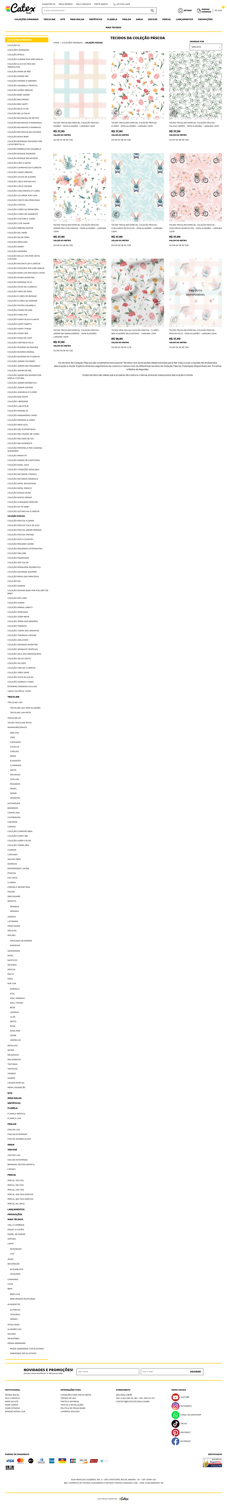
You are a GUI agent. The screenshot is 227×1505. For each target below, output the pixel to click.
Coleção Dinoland (18, 242)
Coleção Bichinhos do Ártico (23, 118)
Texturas (13, 1064)
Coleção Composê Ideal (20, 831)
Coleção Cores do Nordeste (23, 214)
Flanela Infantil (17, 1113)
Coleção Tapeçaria (18, 612)
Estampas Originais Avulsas (22, 686)
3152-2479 (123, 4)
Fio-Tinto (12, 877)
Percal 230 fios (16, 1189)
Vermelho (15, 1040)
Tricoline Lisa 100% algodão (25, 708)
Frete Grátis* (101, 4)
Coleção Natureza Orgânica (23, 479)
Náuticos (12, 960)
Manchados (14, 926)
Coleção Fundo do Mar (20, 310)
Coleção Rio (14, 581)
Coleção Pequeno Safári (21, 544)
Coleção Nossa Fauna (19, 492)
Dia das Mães (14, 859)
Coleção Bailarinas (18, 99)
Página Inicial (12, 1395)
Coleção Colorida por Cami (22, 195)
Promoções (205, 19)
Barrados (13, 808)
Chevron (12, 822)
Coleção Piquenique (18, 558)
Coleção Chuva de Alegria (22, 177)
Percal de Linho (16, 1203)
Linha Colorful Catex (19, 691)
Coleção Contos (17, 204)
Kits (62, 19)
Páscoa (11, 969)
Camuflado (14, 812)
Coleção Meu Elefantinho (22, 429)
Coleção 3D (14, 45)
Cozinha (12, 850)
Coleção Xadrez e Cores (21, 681)
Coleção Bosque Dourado (22, 153)
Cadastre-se (48, 4)
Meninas (14, 911)
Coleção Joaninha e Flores (22, 392)
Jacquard (15, 1274)
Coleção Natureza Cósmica (22, 474)
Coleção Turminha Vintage (22, 635)
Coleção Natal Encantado (22, 483)
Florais (12, 882)
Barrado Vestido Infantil (21, 1164)
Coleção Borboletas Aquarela (24, 149)
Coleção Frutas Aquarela (22, 305)
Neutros (12, 965)
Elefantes (15, 760)
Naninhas (15, 945)
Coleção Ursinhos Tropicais (23, 649)
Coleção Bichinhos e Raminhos (24, 127)
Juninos (12, 916)
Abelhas (14, 732)
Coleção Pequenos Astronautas (25, 548)
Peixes (13, 788)
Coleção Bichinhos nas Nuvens (24, 132)
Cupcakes (13, 854)
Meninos (14, 906)
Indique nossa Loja (15, 1411)
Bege (12, 1007)
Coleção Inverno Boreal (21, 352)
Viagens (12, 1073)
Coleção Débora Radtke (20, 228)
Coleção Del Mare (17, 232)
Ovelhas (14, 779)
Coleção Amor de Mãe (19, 71)
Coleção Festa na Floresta (22, 287)
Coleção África (16, 54)
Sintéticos (95, 19)
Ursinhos (15, 798)
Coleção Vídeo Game (18, 672)
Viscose (152, 19)
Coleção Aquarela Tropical (23, 85)
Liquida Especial (16, 1082)
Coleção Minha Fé (17, 455)
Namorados (14, 951)
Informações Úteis (70, 1390)
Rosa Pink (15, 1030)
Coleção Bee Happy (18, 104)
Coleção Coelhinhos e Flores (24, 191)
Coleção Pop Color (18, 562)
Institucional (12, 1390)
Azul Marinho (17, 998)
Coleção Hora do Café (20, 338)
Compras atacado (70, 1411)
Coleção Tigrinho (17, 626)
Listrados (13, 921)
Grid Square (14, 896)
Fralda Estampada (17, 1134)
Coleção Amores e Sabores (22, 81)
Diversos (12, 864)
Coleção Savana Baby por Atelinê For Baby (28, 592)
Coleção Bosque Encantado (23, 158)
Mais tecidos (113, 28)
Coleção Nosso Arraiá (20, 497)
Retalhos (13, 1045)
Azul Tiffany (16, 1003)
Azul (12, 993)
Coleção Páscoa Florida (21, 520)
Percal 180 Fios (16, 1185)
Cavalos (14, 746)
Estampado (16, 1249)
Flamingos (15, 765)
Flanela (112, 19)
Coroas (12, 826)
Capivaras (15, 742)
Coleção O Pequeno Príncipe (23, 502)
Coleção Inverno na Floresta (24, 356)
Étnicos (12, 873)
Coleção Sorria (16, 602)
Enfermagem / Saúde (18, 868)
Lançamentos (184, 19)
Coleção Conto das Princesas (24, 200)
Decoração (14, 1263)
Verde (13, 1035)
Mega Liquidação (16, 1087)
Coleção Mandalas (18, 410)
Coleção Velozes (17, 663)
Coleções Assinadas (18, 50)
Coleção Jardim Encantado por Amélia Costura (24, 377)
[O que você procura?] (152, 10)
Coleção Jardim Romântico (22, 383)
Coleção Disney (16, 246)
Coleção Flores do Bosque (22, 296)
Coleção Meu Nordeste (20, 443)
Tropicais (13, 1068)
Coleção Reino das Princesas (23, 576)
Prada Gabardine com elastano (27, 1348)
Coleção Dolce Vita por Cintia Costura (24, 257)
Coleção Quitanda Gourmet (22, 572)
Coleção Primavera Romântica (24, 567)
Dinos (13, 756)
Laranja (14, 1012)
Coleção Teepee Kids (18, 845)
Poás (10, 978)
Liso (12, 1253)
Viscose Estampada (18, 1160)
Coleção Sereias (16, 585)
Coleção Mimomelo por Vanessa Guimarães (25, 449)
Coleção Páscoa (16, 516)
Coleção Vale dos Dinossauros (24, 654)
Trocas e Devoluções (72, 1405)
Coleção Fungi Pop (18, 314)
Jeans (11, 1259)
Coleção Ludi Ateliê (18, 406)
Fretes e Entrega (69, 1401)
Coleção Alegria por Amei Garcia (25, 59)
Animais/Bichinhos (17, 727)
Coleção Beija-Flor (18, 108)
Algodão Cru (15, 1329)
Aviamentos (14, 1304)
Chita (10, 1284)
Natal (11, 955)
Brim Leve (15, 1294)
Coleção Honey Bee (18, 333)
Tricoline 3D (14, 718)
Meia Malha (77, 19)
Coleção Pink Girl (17, 553)
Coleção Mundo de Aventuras (24, 460)
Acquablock (16, 1269)
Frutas (11, 891)
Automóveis (14, 803)
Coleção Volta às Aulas (20, 677)
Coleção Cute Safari (19, 223)
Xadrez (11, 1078)
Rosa (12, 1026)
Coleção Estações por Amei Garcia (26, 268)
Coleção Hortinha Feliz (20, 342)
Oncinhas (15, 774)
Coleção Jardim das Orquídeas (24, 366)
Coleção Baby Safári (19, 95)
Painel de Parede (16, 1234)
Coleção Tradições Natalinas (23, 469)
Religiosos (13, 1055)
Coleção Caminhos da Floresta (24, 167)
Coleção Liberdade (18, 401)
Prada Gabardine (17, 1343)
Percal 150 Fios (16, 1180)
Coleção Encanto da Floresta (24, 263)
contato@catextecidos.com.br (133, 1401)
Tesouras (15, 1314)
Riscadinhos (14, 1059)
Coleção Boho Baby (18, 136)
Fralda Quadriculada (19, 1139)
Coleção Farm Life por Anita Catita (26, 273)
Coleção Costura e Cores (21, 218)
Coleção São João (17, 598)
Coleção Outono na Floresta (24, 511)
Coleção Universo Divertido (23, 644)
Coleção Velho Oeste (19, 658)
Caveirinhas (14, 817)
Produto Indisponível (195, 293)
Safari (13, 793)
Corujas (14, 751)
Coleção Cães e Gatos (19, 163)
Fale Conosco (83, 4)
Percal (166, 19)
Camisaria (13, 1279)
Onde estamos (12, 1408)
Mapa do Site (11, 1401)
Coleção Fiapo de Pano (20, 291)
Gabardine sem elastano (23, 1353)
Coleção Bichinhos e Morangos (25, 122)
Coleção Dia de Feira (19, 237)
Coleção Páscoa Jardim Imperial (25, 530)
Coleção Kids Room (18, 396)
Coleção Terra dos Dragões (23, 621)
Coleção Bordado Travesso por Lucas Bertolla (25, 143)
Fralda (126, 19)
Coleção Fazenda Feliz (20, 282)
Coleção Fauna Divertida (21, 277)
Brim (10, 1288)
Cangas (12, 1169)
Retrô (11, 1050)
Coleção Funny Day (18, 836)
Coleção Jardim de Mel (20, 370)
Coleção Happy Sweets (20, 324)
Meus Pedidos (66, 4)
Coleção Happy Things (19, 328)
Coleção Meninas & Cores (21, 420)
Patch (11, 974)
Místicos (12, 930)
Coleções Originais (26, 19)
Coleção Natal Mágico (20, 488)
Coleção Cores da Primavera (23, 209)
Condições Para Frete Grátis (75, 1395)
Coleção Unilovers (18, 640)
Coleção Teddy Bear (18, 616)
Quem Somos (11, 1405)
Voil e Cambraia (16, 1225)
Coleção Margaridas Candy (22, 415)
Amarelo (15, 989)
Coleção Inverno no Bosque (23, 347)
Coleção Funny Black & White (23, 319)
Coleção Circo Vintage (20, 186)
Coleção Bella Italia (19, 113)
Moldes (12, 935)
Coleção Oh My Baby (18, 506)
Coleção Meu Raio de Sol (21, 438)
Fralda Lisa (14, 1129)
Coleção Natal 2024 (18, 465)
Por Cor (12, 983)
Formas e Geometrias (19, 887)
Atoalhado (14, 1324)
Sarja (139, 19)
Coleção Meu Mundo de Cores (23, 434)
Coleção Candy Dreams (20, 172)
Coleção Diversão (17, 251)
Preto (13, 1021)
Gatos (13, 770)
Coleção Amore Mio (18, 76)
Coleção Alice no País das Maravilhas (21, 65)
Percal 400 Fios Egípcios (20, 1194)
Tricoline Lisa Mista (20, 712)
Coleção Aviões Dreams (20, 90)
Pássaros (15, 784)
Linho (11, 1243)
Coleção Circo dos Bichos (22, 181)
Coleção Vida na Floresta (22, 668)
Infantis (12, 901)
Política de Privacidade (72, 1408)
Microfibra (14, 1338)
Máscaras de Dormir (21, 940)
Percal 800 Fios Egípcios (20, 1199)
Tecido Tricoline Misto (20, 722)
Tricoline (49, 19)
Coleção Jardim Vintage (20, 387)
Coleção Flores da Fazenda (22, 300)
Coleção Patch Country (21, 539)
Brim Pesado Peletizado (22, 1299)
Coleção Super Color (19, 840)
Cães (12, 737)
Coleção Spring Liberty (20, 607)
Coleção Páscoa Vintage (21, 534)
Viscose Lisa (14, 1155)
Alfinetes (15, 1309)
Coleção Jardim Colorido (21, 361)
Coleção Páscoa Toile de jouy (24, 525)
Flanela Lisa (14, 1118)
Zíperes (14, 1319)
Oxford (12, 1239)
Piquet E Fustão (16, 1229)
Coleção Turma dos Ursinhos (23, 630)
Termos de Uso (68, 1398)
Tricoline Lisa (15, 702)
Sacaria (12, 1334)
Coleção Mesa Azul (18, 424)
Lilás (12, 1017)
